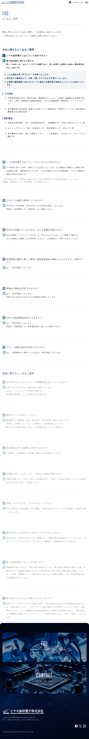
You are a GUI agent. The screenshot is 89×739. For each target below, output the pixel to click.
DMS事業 (28, 185)
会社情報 (18, 212)
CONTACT (74, 2)
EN (82, 2)
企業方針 (32, 212)
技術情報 (18, 329)
